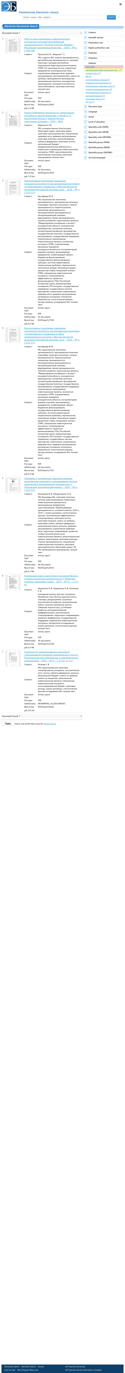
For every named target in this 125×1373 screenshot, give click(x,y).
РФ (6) (88, 76)
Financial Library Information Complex (85, 1370)
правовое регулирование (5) (98, 83)
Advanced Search (11, 1366)
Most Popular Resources (27, 1370)
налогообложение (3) (95, 95)
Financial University (76, 1366)
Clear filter (90, 66)
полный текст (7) (93, 73)
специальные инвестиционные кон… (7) (104, 70)
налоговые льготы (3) (95, 99)
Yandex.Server (50, 723)
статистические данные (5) (98, 79)
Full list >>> (90, 102)
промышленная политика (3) (98, 92)
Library (41, 1366)
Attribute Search (28, 1366)
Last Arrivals (9, 1370)
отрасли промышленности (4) (99, 89)
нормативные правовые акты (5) (100, 86)
